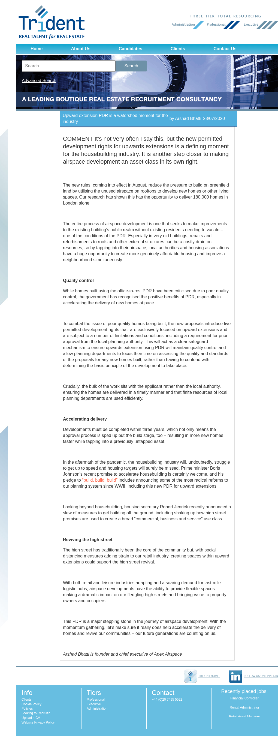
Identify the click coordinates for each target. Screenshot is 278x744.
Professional (96, 699)
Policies (27, 708)
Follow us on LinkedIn (253, 675)
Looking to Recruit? (36, 713)
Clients (178, 48)
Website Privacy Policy (38, 722)
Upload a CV (31, 718)
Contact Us (224, 48)
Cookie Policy (31, 704)
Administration (97, 708)
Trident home (202, 675)
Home (37, 48)
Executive (94, 704)
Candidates (130, 48)
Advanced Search (39, 80)
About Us (80, 48)
